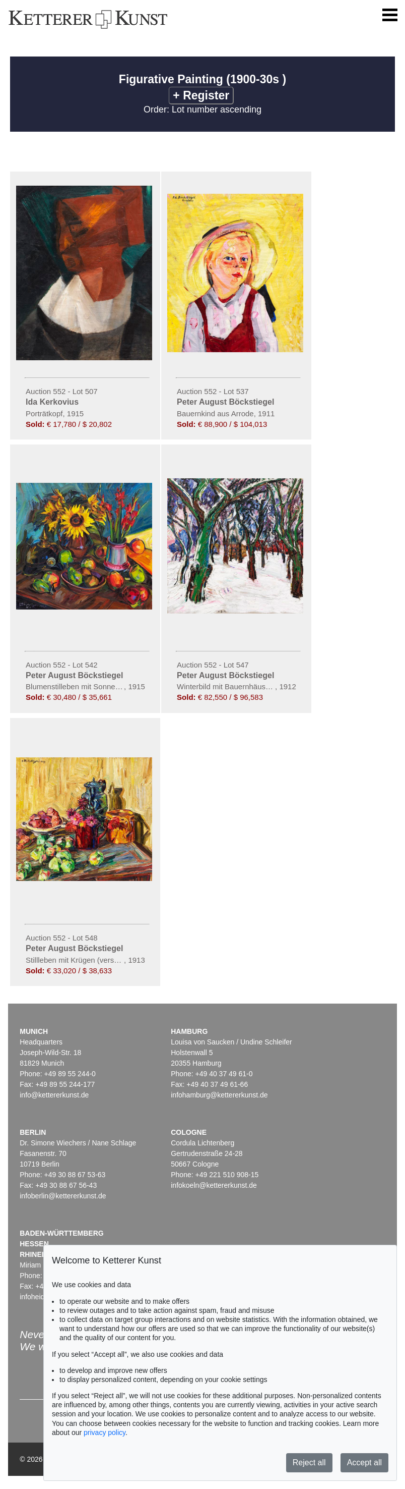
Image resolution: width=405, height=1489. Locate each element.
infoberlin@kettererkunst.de (63, 1196)
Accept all (364, 1462)
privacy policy (104, 1432)
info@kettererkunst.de (54, 1095)
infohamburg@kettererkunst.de (219, 1095)
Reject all (309, 1462)
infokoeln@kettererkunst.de (214, 1185)
